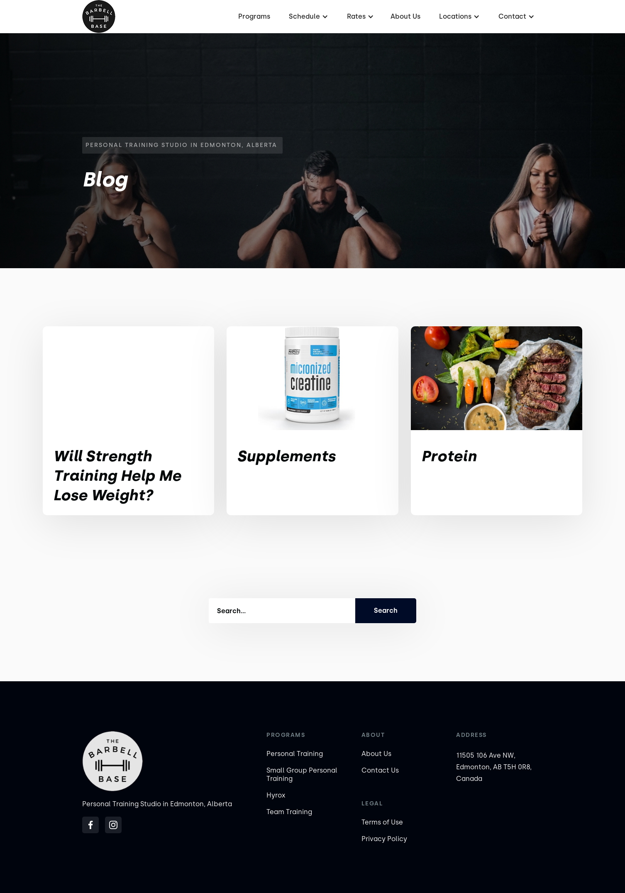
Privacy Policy (384, 839)
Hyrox (276, 795)
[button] (307, 16)
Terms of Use (382, 822)
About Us (405, 16)
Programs (254, 16)
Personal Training (294, 754)
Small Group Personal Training (301, 774)
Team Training (289, 812)
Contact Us (380, 770)
